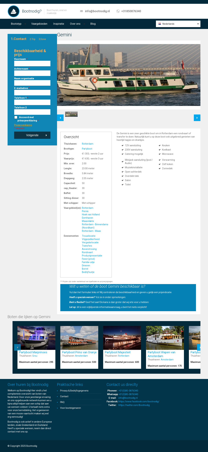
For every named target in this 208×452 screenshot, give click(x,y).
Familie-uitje (88, 262)
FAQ (62, 402)
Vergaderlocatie (90, 242)
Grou (34, 355)
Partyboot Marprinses (33, 352)
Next (197, 116)
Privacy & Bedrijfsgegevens (74, 390)
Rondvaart (87, 252)
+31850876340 (131, 11)
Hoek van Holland (91, 214)
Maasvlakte (88, 221)
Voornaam (21, 59)
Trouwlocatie (88, 236)
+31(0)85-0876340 (128, 390)
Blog (93, 23)
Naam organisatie (24, 78)
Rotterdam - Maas (91, 231)
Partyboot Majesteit (118, 352)
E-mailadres (22, 88)
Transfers (87, 245)
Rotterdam (87, 143)
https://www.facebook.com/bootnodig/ (139, 401)
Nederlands (168, 24)
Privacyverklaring (23, 125)
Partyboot (87, 148)
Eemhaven (87, 217)
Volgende (32, 135)
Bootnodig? (32, 11)
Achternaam (22, 68)
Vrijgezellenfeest (91, 239)
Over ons (75, 23)
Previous (60, 116)
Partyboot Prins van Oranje (79, 352)
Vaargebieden (39, 23)
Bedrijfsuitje (88, 272)
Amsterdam (81, 355)
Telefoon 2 (20, 107)
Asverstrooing (89, 249)
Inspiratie (58, 23)
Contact (64, 396)
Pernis (85, 211)
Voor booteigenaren (70, 408)
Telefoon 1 (21, 98)
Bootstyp (16, 23)
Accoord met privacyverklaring (28, 119)
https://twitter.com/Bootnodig (134, 405)
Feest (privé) (88, 259)
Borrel (85, 268)
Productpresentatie (92, 255)
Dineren (86, 265)
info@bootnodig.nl (97, 11)
